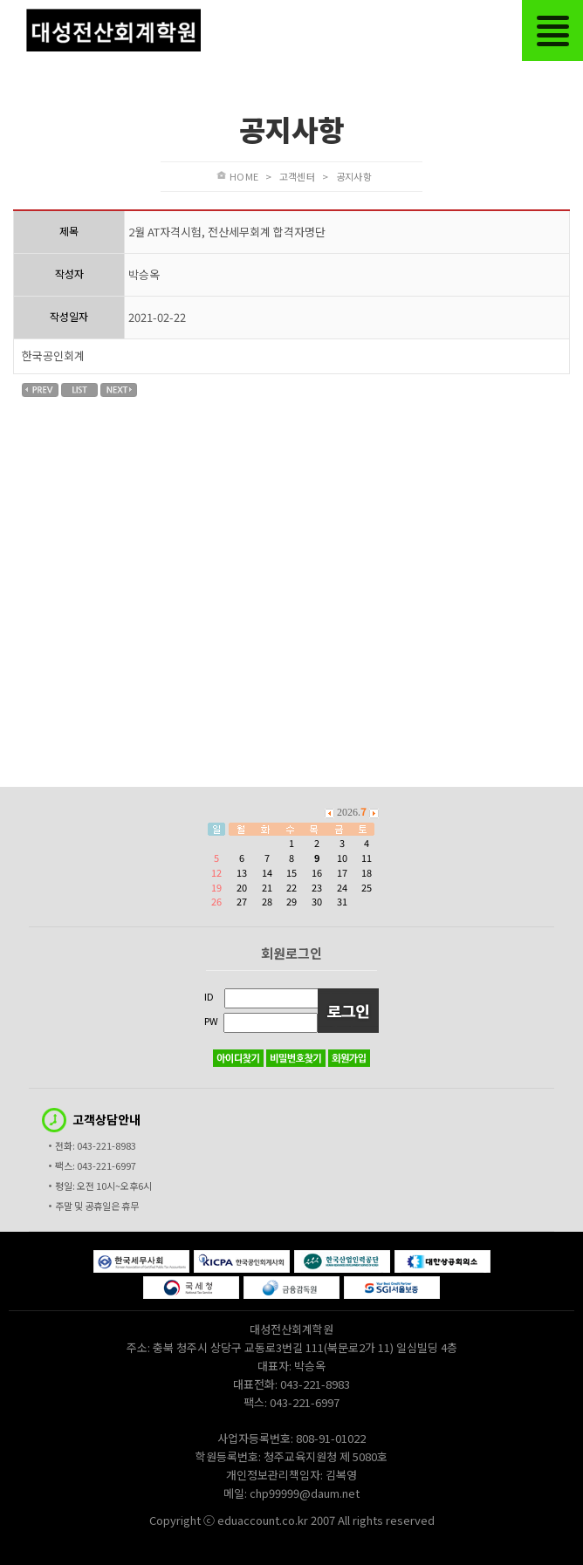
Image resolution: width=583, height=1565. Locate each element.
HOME (244, 176)
